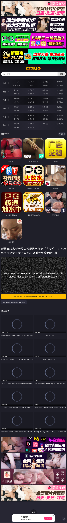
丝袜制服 (31, 94)
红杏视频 (16, 127)
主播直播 (45, 94)
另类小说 (31, 119)
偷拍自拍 (31, 98)
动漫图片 (60, 107)
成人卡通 (45, 98)
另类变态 (60, 102)
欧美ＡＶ (45, 90)
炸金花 (31, 85)
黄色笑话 (45, 119)
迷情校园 (16, 119)
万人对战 (45, 82)
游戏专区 (60, 82)
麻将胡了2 (16, 85)
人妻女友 (45, 115)
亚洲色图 (31, 107)
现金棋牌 (45, 85)
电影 (4, 100)
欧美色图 (45, 107)
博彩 (4, 83)
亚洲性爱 (16, 98)
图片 (4, 108)
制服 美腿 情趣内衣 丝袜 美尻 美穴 (14, 302)
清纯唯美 (31, 110)
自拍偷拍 (31, 90)
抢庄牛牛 (60, 85)
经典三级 (31, 102)
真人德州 (31, 82)
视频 (4, 91)
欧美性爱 (60, 98)
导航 (4, 125)
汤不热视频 (60, 124)
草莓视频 (45, 124)
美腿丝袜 (16, 110)
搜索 (61, 74)
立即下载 (48, 518)
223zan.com (33, 69)
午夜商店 (31, 124)
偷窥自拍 (16, 107)
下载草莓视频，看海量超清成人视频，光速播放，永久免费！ (39, 296)
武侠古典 (60, 115)
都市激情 (16, 115)
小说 (4, 117)
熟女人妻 (16, 94)
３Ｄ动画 (60, 90)
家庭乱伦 (31, 115)
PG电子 (16, 82)
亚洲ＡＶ (16, 90)
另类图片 (60, 110)
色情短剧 (31, 127)
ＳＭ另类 (60, 94)
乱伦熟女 (45, 102)
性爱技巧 (60, 119)
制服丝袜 (16, 102)
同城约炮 (16, 124)
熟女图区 (45, 110)
